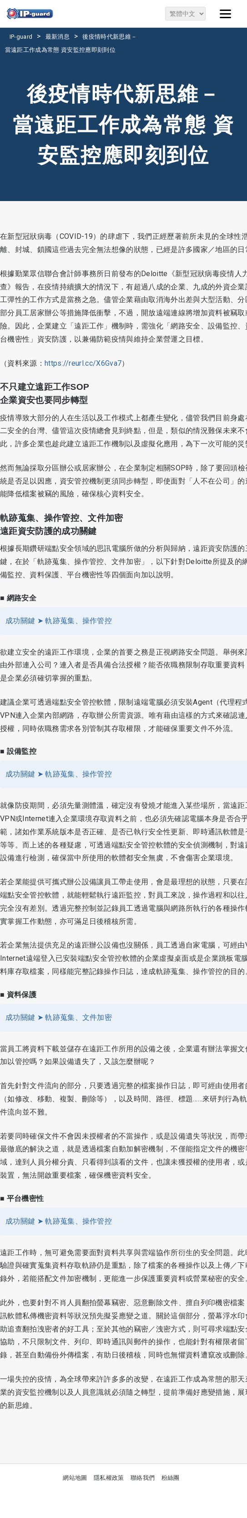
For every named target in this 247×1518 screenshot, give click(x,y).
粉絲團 (170, 1477)
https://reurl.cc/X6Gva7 (83, 363)
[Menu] (226, 14)
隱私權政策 (109, 1477)
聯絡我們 (143, 1477)
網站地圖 (75, 1477)
